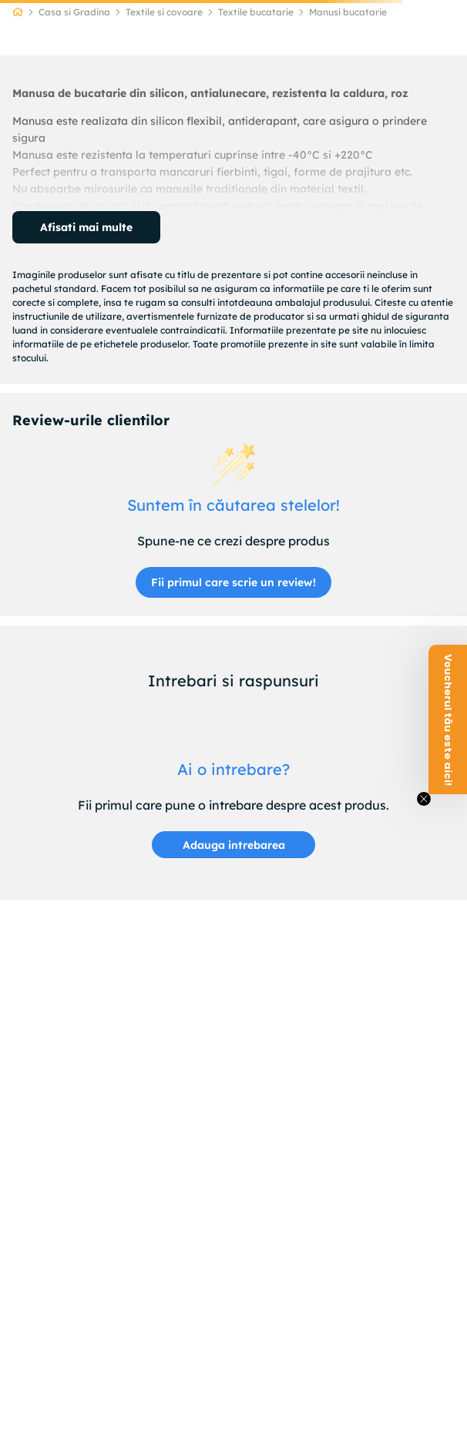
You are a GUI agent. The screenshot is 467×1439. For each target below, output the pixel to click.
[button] (233, 844)
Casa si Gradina (74, 12)
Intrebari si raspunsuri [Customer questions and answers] (233, 680)
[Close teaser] (424, 799)
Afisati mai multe (86, 227)
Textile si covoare (164, 12)
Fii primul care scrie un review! (233, 582)
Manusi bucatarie (348, 12)
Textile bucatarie (256, 12)
